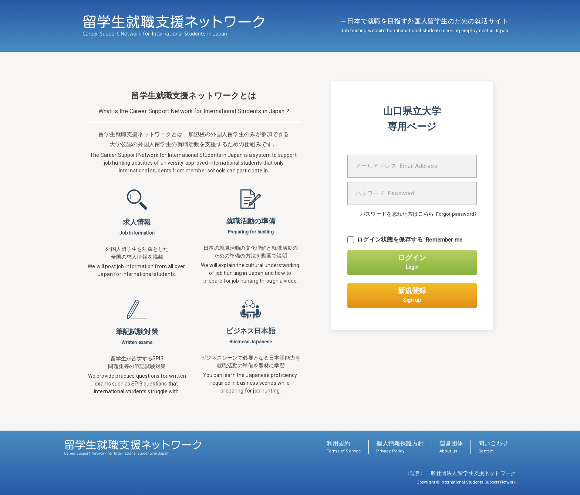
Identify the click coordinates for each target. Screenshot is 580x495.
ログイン (412, 261)
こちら (426, 214)
